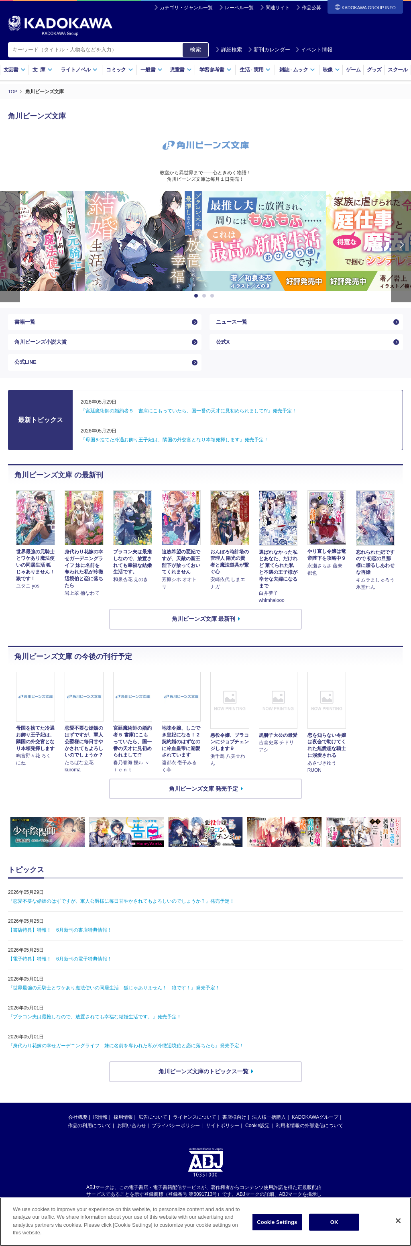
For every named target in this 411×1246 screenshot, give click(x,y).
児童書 (181, 70)
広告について (152, 1127)
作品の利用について (89, 1135)
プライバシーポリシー (176, 1135)
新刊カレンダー (269, 50)
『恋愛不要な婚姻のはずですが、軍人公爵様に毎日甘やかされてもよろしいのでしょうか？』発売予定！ (121, 911)
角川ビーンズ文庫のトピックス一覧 (203, 1082)
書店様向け (234, 1127)
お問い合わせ (131, 1135)
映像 (331, 70)
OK (334, 1227)
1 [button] (197, 296)
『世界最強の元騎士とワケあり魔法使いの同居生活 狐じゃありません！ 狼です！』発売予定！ (114, 998)
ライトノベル (79, 70)
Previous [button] (10, 246)
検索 (195, 49)
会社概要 (77, 1127)
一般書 (151, 70)
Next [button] (401, 246)
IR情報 (100, 1127)
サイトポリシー (223, 1135)
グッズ (374, 70)
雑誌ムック (297, 70)
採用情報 (123, 1127)
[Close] (398, 1225)
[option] (205, 240)
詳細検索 (229, 50)
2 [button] (205, 296)
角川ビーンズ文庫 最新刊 (203, 629)
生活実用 (255, 70)
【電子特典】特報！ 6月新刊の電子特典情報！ (60, 969)
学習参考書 (215, 70)
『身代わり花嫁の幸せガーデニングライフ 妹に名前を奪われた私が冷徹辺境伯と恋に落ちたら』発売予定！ (126, 1056)
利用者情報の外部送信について (309, 1135)
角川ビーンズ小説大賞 (42, 347)
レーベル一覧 (239, 7)
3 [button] (213, 296)
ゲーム (353, 70)
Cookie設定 (257, 1135)
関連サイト (278, 7)
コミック (119, 70)
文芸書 (15, 70)
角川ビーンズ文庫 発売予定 (203, 798)
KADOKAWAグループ (315, 1127)
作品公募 (311, 7)
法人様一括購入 (269, 1127)
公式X (223, 347)
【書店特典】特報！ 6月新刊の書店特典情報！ (60, 940)
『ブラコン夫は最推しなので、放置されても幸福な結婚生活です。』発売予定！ (94, 1027)
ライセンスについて (194, 1127)
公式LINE (26, 370)
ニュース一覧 (233, 323)
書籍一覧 (25, 323)
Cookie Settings (277, 1227)
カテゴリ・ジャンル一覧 (186, 7)
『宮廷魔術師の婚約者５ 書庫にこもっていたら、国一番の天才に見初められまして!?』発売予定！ (189, 421)
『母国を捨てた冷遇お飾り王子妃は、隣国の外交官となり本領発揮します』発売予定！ (175, 450)
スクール (397, 70)
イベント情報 (313, 50)
